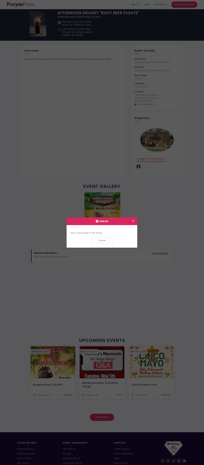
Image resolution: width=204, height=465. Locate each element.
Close (102, 240)
